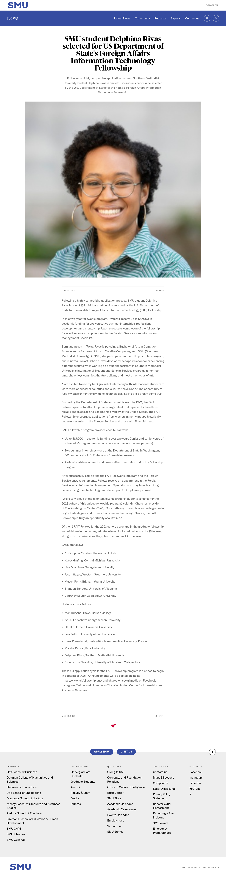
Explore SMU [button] (212, 5)
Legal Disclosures (164, 788)
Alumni (75, 787)
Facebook (195, 772)
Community (142, 18)
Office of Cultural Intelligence (126, 787)
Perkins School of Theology (24, 813)
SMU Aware (160, 823)
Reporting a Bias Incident (163, 815)
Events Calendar (118, 815)
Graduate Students (83, 781)
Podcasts (160, 18)
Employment (115, 820)
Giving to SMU (116, 772)
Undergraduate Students (80, 774)
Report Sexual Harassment (162, 806)
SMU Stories (115, 831)
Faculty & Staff (80, 793)
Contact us (192, 18)
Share (159, 290)
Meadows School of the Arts (25, 798)
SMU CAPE (14, 828)
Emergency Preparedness (162, 830)
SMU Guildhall (16, 840)
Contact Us (160, 772)
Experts (176, 18)
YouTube (195, 788)
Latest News (122, 18)
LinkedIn (195, 783)
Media (75, 798)
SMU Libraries (16, 834)
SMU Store (114, 798)
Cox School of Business (22, 772)
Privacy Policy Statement (161, 796)
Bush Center (115, 793)
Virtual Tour (114, 826)
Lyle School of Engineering (24, 793)
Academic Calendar (120, 804)
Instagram (196, 777)
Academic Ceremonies (121, 809)
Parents (76, 804)
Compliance (160, 783)
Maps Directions (163, 777)
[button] (212, 752)
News (12, 18)
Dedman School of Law (22, 787)
